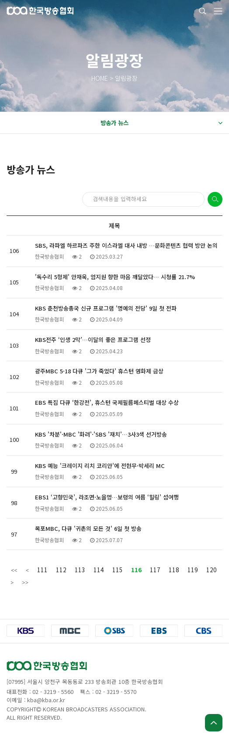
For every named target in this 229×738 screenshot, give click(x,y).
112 (61, 569)
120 (211, 569)
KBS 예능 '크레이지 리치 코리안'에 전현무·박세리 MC (100, 465)
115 (117, 569)
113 (80, 569)
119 (192, 569)
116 (136, 569)
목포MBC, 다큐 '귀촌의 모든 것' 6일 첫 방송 (88, 528)
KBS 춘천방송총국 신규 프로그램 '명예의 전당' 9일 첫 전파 (106, 308)
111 (42, 569)
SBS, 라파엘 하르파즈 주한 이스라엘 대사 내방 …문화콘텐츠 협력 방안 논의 (126, 245)
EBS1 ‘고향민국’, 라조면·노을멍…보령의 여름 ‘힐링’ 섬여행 (107, 497)
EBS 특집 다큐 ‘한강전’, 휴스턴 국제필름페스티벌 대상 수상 (107, 402)
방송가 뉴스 (161, 123)
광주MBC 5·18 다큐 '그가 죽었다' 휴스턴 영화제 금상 (99, 371)
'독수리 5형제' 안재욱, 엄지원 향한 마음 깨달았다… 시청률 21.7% (115, 277)
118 (174, 569)
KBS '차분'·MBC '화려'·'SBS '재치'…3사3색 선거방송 (101, 434)
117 (155, 569)
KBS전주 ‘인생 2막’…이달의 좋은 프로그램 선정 (93, 339)
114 (99, 569)
